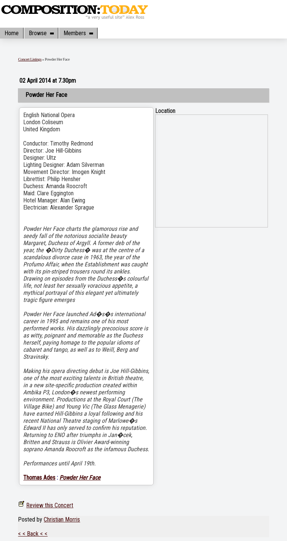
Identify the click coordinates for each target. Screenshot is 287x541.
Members (78, 33)
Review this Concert (49, 505)
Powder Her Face (80, 477)
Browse (41, 33)
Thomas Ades (39, 477)
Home (11, 33)
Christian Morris (62, 519)
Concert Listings (29, 59)
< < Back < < (32, 533)
